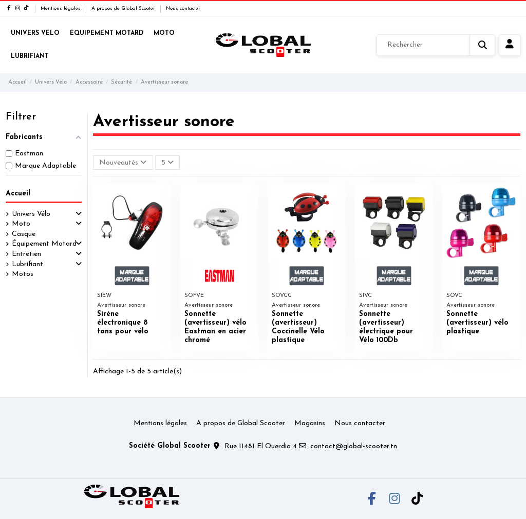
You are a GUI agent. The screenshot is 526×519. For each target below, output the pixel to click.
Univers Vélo (31, 214)
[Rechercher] (436, 45)
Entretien (26, 254)
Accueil (18, 193)
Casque (23, 234)
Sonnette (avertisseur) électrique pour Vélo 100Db (386, 327)
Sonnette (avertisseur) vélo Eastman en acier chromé (215, 327)
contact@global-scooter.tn (353, 446)
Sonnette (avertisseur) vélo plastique (477, 322)
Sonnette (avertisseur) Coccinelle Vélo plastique (298, 327)
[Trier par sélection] (123, 162)
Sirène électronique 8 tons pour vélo (122, 322)
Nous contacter (183, 8)
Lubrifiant (27, 264)
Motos (22, 274)
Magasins (309, 423)
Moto (21, 224)
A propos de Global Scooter (124, 8)
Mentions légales (61, 8)
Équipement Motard (44, 244)
